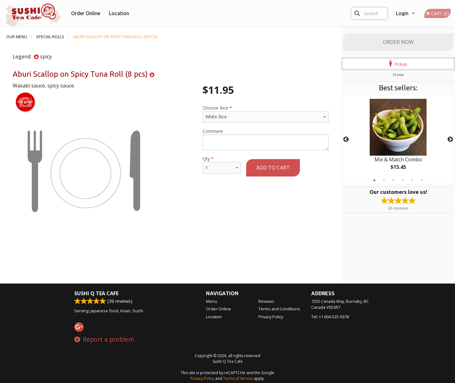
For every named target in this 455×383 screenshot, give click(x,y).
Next (450, 139)
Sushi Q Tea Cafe (96, 293)
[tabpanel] (398, 139)
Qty (222, 165)
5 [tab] (412, 180)
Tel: (330, 317)
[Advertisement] (171, 262)
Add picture (25, 102)
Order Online (85, 13)
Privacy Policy (270, 317)
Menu (211, 301)
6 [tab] (422, 180)
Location (119, 13)
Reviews (266, 301)
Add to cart (273, 167)
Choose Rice (266, 114)
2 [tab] (384, 180)
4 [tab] (403, 180)
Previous (346, 139)
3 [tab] (393, 180)
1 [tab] (374, 180)
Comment (266, 139)
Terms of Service (238, 378)
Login (402, 13)
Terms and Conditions (279, 309)
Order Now (398, 42)
